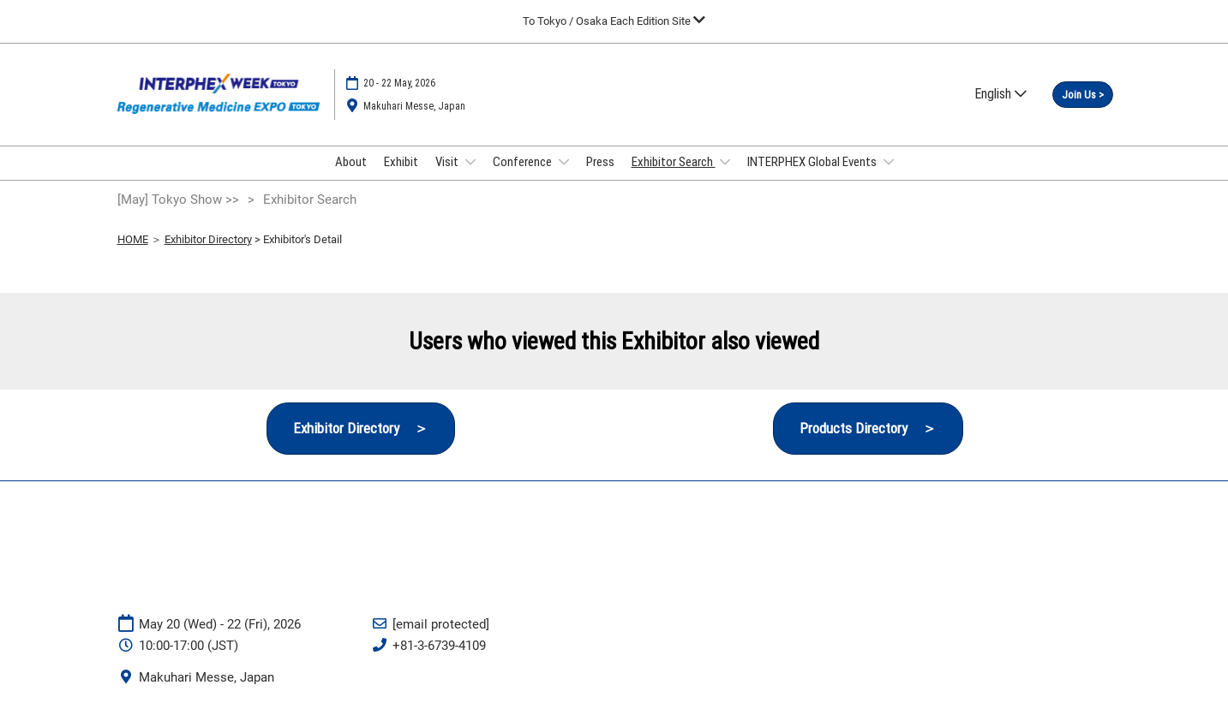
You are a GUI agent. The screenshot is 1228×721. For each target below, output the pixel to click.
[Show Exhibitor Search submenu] (725, 162)
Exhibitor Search (674, 162)
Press (600, 162)
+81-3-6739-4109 (439, 645)
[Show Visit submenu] (470, 162)
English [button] (1000, 94)
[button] (1082, 95)
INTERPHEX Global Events (813, 162)
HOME (132, 239)
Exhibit (401, 162)
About (351, 162)
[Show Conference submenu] (564, 162)
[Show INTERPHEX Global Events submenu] (889, 162)
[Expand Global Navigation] (614, 21)
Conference (523, 162)
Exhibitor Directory (208, 239)
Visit (448, 162)
